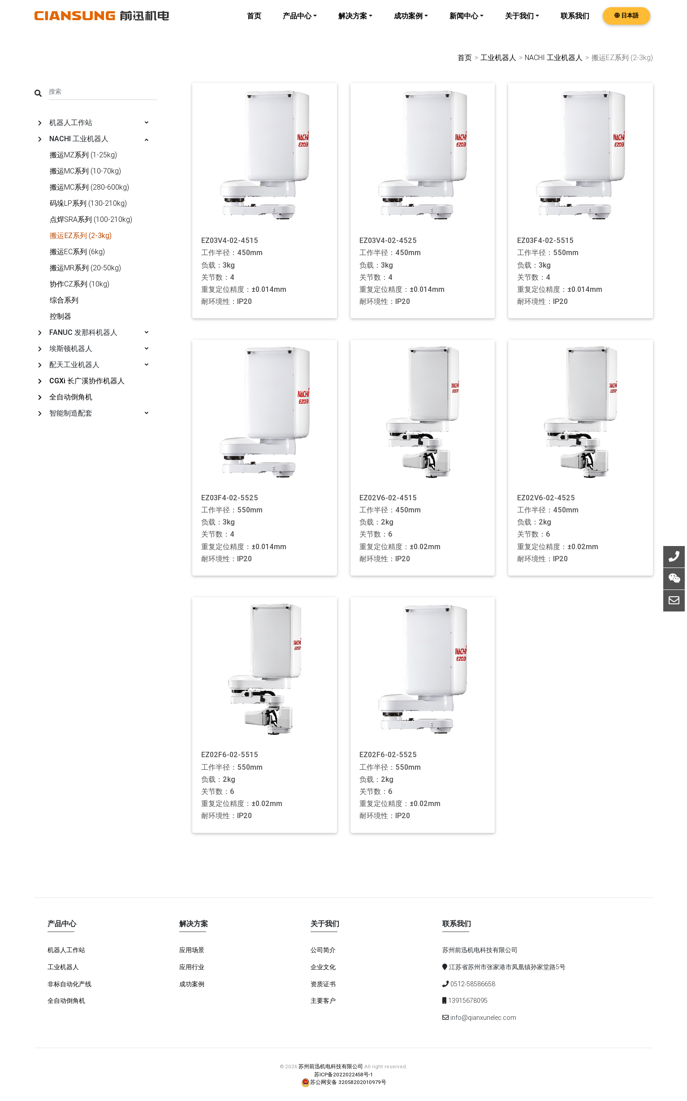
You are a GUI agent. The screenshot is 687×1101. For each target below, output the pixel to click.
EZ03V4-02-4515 (229, 240)
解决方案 (352, 22)
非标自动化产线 (69, 984)
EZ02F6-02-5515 (229, 754)
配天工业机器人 (93, 364)
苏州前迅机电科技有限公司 (330, 1066)
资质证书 (323, 984)
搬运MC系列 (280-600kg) (89, 186)
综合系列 (64, 299)
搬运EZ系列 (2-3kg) (81, 234)
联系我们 (575, 22)
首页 (254, 22)
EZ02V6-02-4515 (388, 497)
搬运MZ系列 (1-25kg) (83, 154)
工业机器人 (498, 57)
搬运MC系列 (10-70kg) (85, 170)
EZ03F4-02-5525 (229, 497)
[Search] (103, 91)
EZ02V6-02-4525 (546, 497)
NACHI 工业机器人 (553, 57)
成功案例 (408, 22)
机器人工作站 (93, 121)
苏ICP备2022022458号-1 (343, 1074)
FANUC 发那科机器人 (93, 331)
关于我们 (519, 22)
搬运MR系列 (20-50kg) (85, 267)
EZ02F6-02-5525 (388, 754)
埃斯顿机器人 (93, 347)
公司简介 (323, 950)
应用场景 (191, 950)
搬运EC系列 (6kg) (77, 251)
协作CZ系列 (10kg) (79, 283)
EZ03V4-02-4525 (388, 240)
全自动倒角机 (65, 396)
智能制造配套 (93, 412)
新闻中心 (463, 22)
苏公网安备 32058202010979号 (343, 1081)
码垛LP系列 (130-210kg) (88, 202)
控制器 (60, 315)
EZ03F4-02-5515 (545, 240)
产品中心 (297, 22)
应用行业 (191, 966)
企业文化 (323, 966)
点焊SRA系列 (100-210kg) (91, 218)
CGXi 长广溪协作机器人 (81, 380)
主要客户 (323, 1001)
